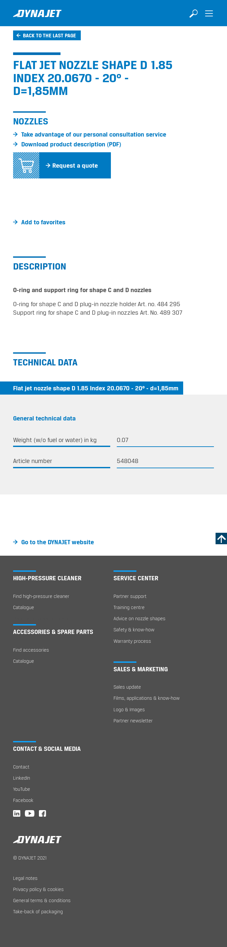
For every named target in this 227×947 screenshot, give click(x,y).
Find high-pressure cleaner (41, 596)
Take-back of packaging (38, 911)
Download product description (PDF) (71, 144)
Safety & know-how (134, 629)
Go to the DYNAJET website (57, 542)
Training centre (129, 607)
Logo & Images (129, 709)
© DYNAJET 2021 (30, 858)
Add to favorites (43, 222)
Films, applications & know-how (147, 698)
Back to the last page (49, 35)
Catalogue (23, 607)
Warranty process (132, 641)
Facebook (23, 800)
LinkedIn (21, 778)
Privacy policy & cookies (38, 889)
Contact (21, 767)
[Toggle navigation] (209, 18)
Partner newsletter (133, 720)
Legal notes (25, 878)
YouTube (21, 789)
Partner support (130, 596)
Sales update (127, 687)
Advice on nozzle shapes (140, 618)
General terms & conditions (42, 900)
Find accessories (31, 650)
